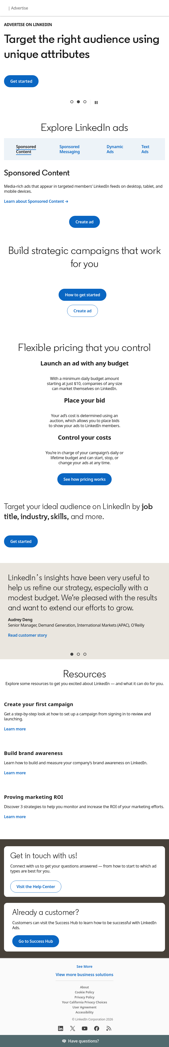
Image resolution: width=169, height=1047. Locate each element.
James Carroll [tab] (78, 654)
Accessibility (85, 1012)
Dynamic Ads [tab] (115, 149)
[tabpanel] (84, 187)
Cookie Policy (84, 992)
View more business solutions (84, 974)
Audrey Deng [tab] (71, 654)
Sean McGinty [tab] (84, 654)
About (84, 987)
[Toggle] (161, 1041)
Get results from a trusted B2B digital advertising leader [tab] (84, 101)
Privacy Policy (84, 997)
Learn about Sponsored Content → (36, 201)
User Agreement (85, 1007)
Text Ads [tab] (145, 149)
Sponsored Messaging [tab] (69, 149)
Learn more (15, 729)
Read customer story (27, 635)
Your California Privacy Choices (84, 1002)
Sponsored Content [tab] (26, 149)
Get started (24, 81)
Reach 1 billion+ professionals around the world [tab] (71, 101)
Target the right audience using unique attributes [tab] (78, 101)
